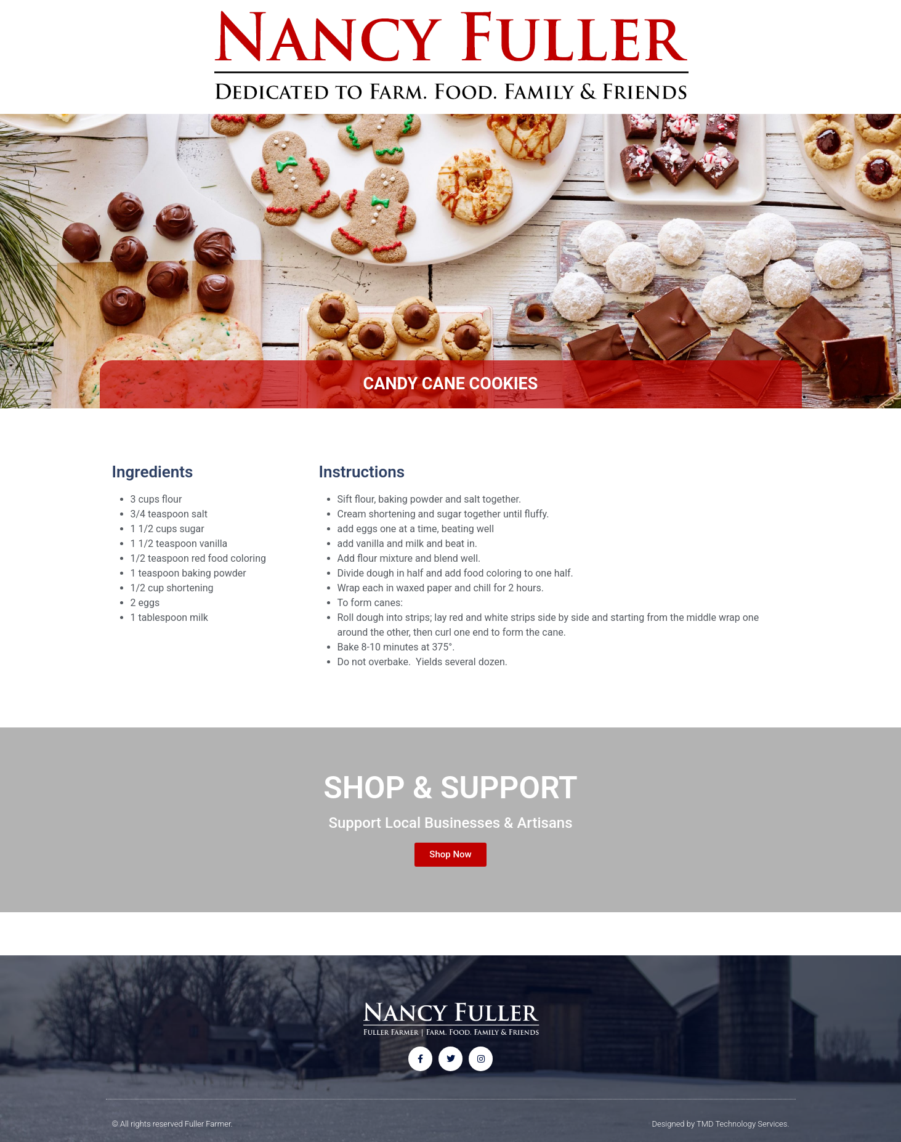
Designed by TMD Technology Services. (721, 1123)
